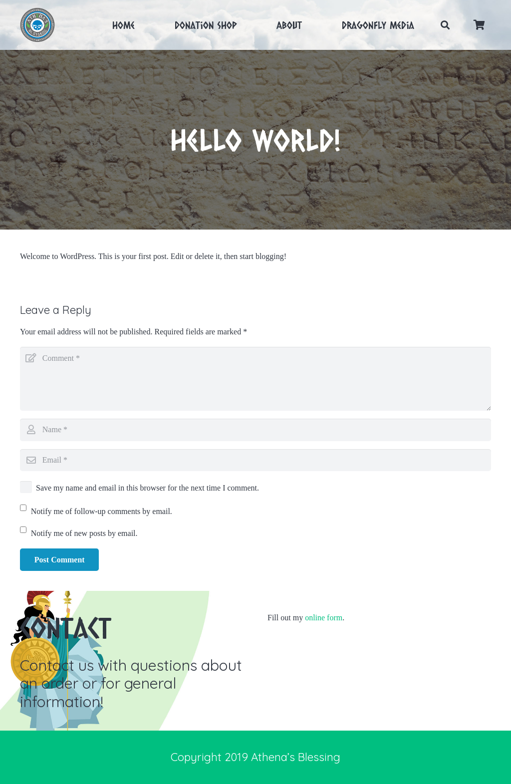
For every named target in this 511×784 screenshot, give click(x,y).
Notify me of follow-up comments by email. (101, 511)
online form (323, 617)
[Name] (255, 430)
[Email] (255, 460)
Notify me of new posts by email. (84, 533)
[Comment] (255, 379)
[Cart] (479, 25)
